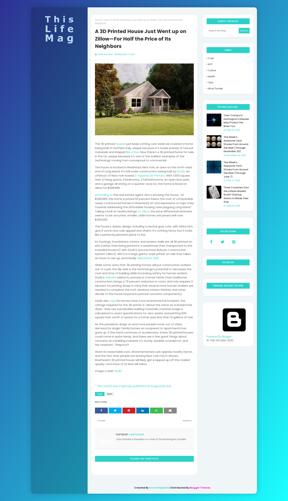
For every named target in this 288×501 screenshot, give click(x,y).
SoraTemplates (159, 487)
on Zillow (143, 211)
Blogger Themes (200, 487)
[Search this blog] (223, 30)
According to (104, 195)
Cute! (211, 58)
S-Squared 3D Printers (150, 175)
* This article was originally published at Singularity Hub (133, 386)
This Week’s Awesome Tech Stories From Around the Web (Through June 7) (236, 169)
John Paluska (105, 54)
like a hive (132, 152)
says (113, 301)
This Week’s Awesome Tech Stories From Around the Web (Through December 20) (236, 144)
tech (106, 19)
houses (121, 144)
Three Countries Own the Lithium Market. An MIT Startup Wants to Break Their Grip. (236, 195)
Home (98, 19)
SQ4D (181, 171)
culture (212, 70)
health (211, 76)
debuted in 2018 (148, 258)
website (110, 277)
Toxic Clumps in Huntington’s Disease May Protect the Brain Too (236, 121)
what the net (215, 88)
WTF (210, 64)
